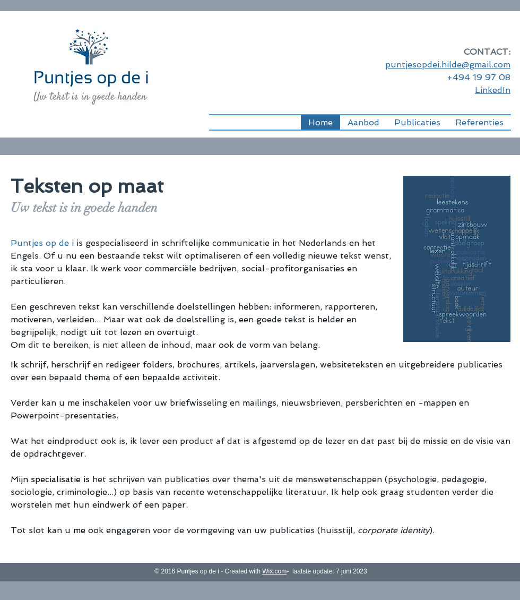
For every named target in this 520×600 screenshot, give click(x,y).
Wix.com (274, 571)
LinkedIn (492, 90)
